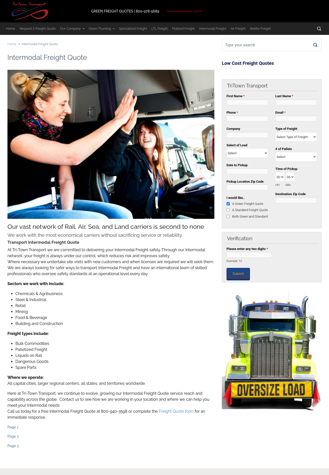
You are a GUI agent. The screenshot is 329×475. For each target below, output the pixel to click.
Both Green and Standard (250, 216)
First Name (236, 96)
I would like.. (236, 198)
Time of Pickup (286, 169)
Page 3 (13, 446)
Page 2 (13, 436)
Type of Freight (286, 129)
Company (233, 129)
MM (287, 185)
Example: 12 (234, 261)
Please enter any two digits (247, 249)
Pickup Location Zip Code (245, 181)
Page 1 (12, 427)
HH (277, 185)
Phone (232, 112)
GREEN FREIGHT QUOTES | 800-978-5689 (125, 11)
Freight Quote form (176, 411)
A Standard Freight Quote (250, 210)
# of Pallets (283, 149)
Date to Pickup (237, 165)
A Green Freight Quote (247, 204)
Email (280, 112)
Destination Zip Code (290, 194)
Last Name (284, 96)
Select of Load (237, 145)
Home (11, 44)
